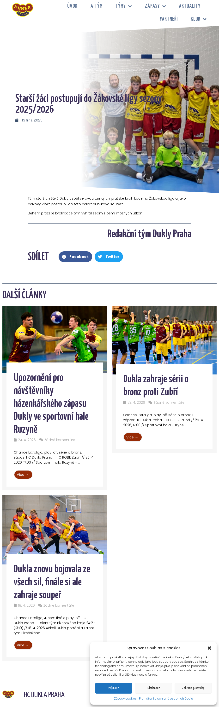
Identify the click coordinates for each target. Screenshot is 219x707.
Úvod (72, 6)
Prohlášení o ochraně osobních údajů (166, 698)
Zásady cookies (125, 698)
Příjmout (114, 688)
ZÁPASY (155, 6)
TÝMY (124, 6)
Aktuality (190, 6)
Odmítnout (153, 688)
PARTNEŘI (169, 19)
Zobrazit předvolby (193, 688)
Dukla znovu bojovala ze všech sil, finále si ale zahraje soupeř (52, 582)
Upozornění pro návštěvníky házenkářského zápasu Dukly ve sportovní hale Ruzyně (51, 404)
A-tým (97, 6)
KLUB (199, 19)
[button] (209, 648)
